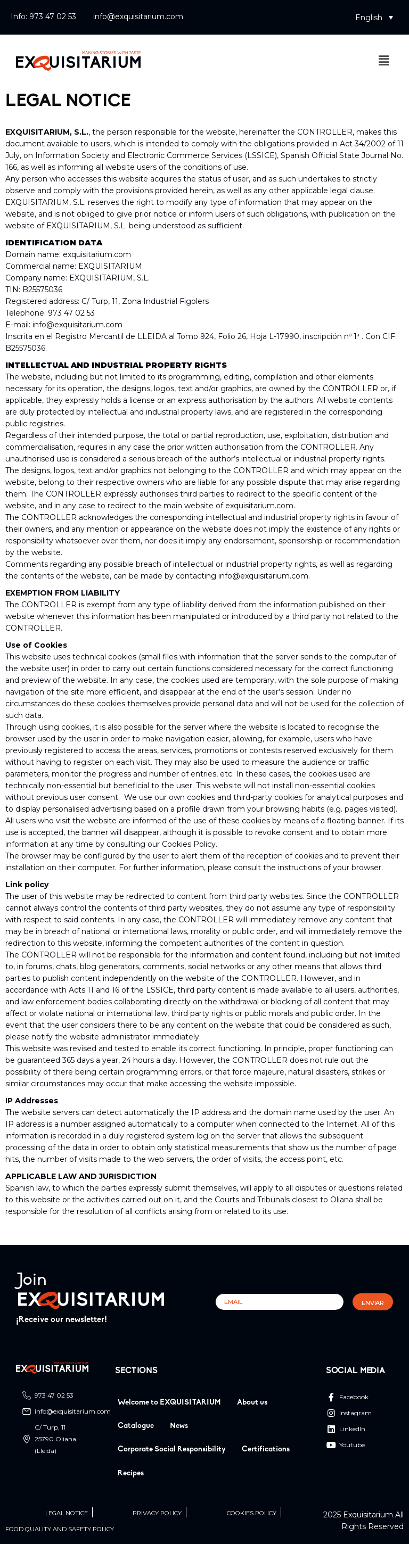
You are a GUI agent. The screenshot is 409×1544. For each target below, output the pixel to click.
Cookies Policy (251, 1513)
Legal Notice (66, 1513)
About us (252, 1403)
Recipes (131, 1473)
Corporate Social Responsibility (172, 1450)
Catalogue (136, 1426)
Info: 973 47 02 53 (43, 16)
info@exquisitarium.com (138, 16)
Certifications (266, 1450)
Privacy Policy (157, 1513)
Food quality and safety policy (59, 1529)
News (179, 1426)
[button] (374, 17)
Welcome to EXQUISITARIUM (169, 1403)
